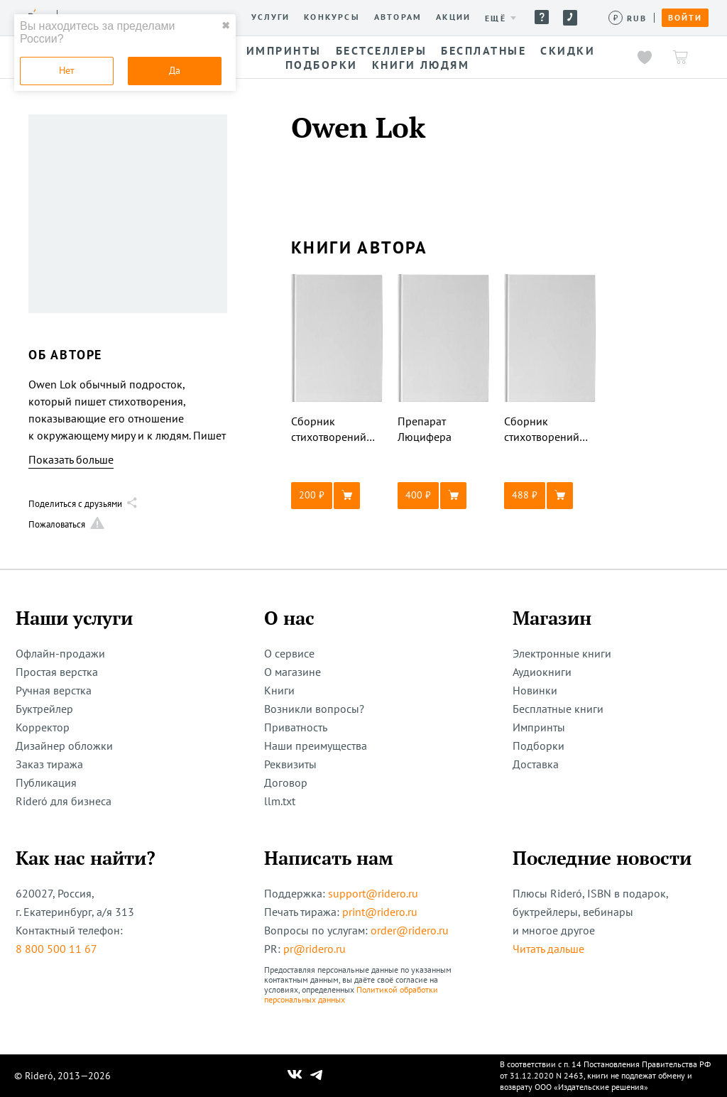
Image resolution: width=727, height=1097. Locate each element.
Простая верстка (57, 672)
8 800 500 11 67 (56, 949)
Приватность (295, 727)
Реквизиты (290, 764)
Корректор (43, 727)
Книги (279, 690)
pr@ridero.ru (314, 949)
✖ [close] (226, 25)
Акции (453, 17)
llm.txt (279, 801)
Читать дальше (548, 949)
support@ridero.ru (373, 893)
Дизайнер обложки (64, 745)
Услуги (270, 17)
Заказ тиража (49, 764)
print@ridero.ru (379, 912)
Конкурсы (332, 17)
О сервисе (289, 653)
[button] (337, 495)
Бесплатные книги (558, 709)
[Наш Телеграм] (317, 1076)
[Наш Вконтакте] (295, 1076)
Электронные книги (562, 653)
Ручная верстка (54, 690)
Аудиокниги (542, 672)
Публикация (46, 782)
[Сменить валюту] (627, 18)
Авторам (398, 17)
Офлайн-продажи (60, 653)
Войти (685, 18)
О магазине (292, 672)
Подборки (538, 745)
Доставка (536, 764)
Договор (285, 782)
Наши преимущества (315, 745)
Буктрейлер (44, 709)
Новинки (535, 690)
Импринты (539, 727)
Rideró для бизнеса (63, 801)
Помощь (542, 17)
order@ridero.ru (410, 930)
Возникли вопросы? (314, 709)
